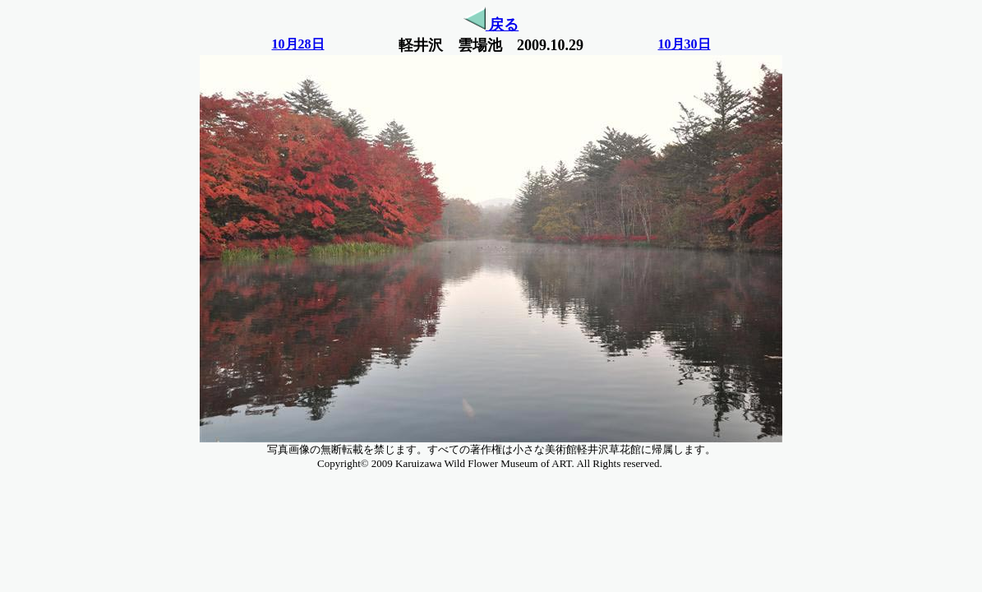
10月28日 (298, 44)
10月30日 (684, 44)
